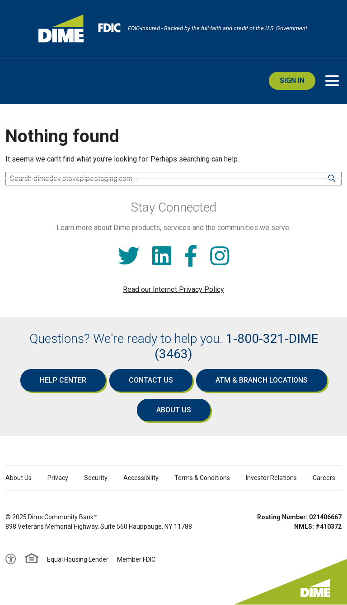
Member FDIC (136, 559)
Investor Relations (271, 477)
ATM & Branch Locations (262, 380)
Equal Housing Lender (77, 559)
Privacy (57, 477)
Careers (324, 477)
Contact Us (151, 380)
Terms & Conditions (202, 477)
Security (96, 477)
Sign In (292, 80)
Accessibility (141, 477)
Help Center (63, 380)
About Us (173, 410)
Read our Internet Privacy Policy (173, 289)
